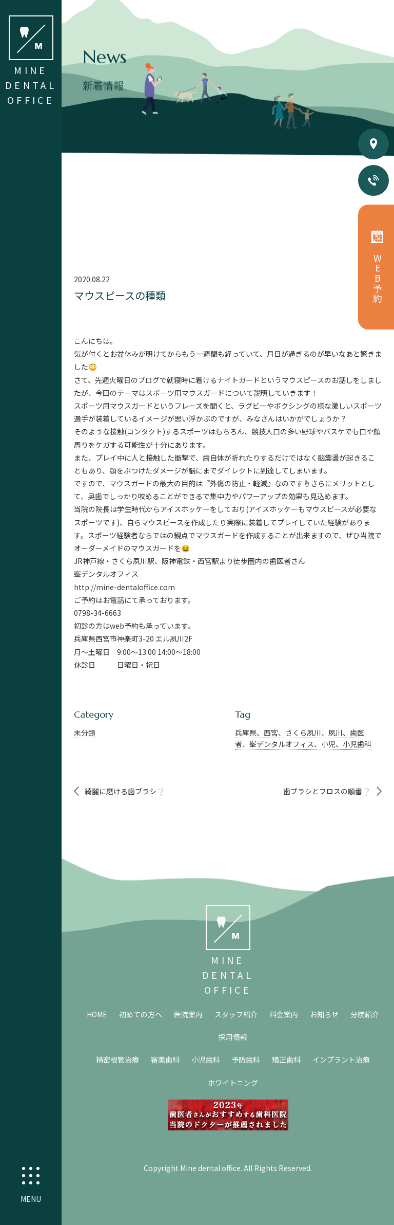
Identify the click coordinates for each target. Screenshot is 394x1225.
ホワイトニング (233, 1082)
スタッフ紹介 (236, 1014)
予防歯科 (245, 1059)
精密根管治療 (117, 1059)
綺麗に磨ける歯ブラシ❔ (125, 791)
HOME (97, 1014)
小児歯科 (205, 1059)
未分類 (84, 732)
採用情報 (233, 1037)
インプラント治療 (341, 1059)
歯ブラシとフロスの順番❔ (327, 791)
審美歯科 (165, 1059)
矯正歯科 (286, 1059)
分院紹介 (364, 1014)
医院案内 (188, 1014)
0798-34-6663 (97, 613)
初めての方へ (140, 1014)
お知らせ (324, 1014)
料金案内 (283, 1014)
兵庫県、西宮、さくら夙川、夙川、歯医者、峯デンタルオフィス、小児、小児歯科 (303, 738)
